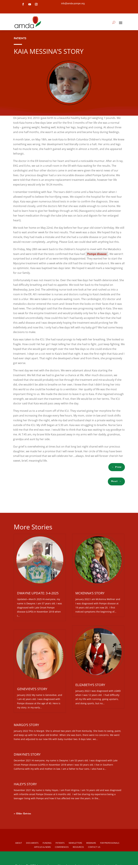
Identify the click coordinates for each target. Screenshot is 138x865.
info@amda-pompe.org (73, 3)
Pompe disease (97, 254)
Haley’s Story (25, 784)
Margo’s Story (26, 725)
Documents (32, 843)
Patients (60, 843)
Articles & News (42, 847)
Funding (47, 843)
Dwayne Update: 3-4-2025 (38, 593)
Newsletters (75, 843)
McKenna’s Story (89, 593)
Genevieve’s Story (32, 689)
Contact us (94, 847)
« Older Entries (22, 814)
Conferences (62, 847)
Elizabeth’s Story (90, 685)
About (18, 843)
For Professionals (109, 843)
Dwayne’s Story (27, 754)
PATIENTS (20, 38)
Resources (78, 847)
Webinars (91, 843)
